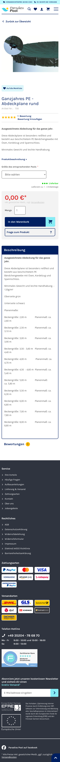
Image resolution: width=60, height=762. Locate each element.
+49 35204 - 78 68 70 (24, 635)
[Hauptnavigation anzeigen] (56, 9)
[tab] (30, 250)
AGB (7, 524)
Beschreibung (14, 250)
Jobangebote (11, 508)
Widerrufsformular (14, 539)
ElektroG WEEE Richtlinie (17, 548)
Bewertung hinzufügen (30, 119)
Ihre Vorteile (11, 475)
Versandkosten (37, 202)
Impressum (10, 543)
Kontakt (9, 498)
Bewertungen (17, 444)
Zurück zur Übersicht (18, 21)
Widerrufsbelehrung (15, 534)
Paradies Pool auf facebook (19, 747)
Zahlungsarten (12, 494)
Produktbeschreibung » (14, 159)
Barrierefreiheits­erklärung (18, 553)
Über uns (9, 503)
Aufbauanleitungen (14, 484)
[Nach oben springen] (55, 757)
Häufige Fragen (12, 479)
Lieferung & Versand (15, 489)
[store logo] (13, 9)
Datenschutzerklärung (16, 529)
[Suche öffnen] (29, 9)
